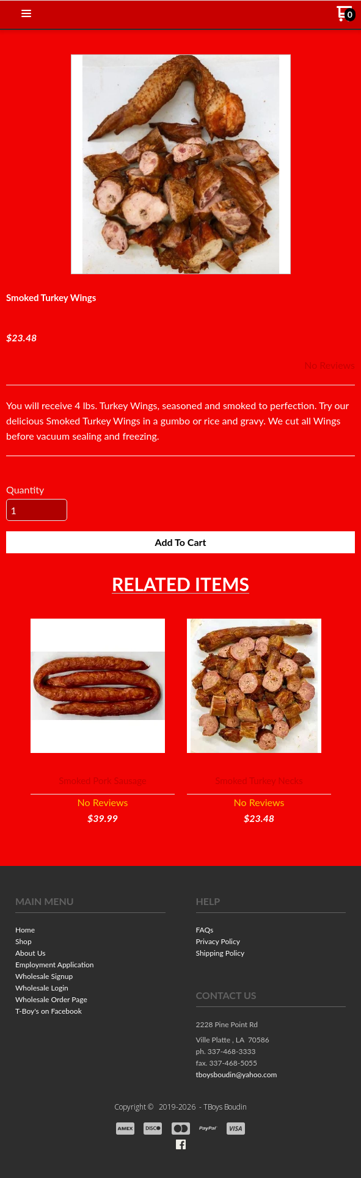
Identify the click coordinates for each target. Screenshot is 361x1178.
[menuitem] (90, 931)
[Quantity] (36, 510)
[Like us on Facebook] (181, 1144)
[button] (26, 14)
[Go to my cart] (346, 18)
